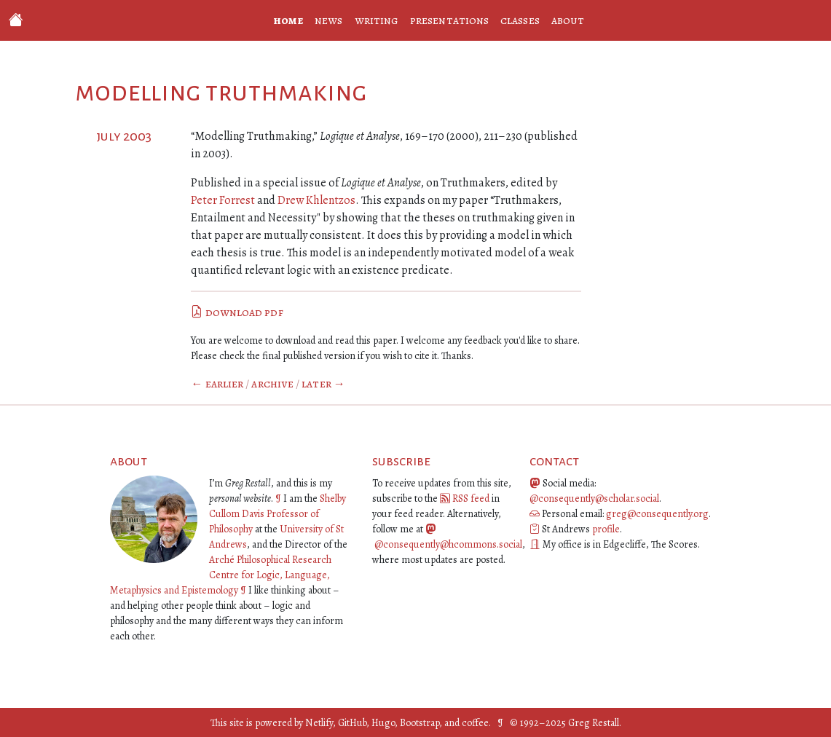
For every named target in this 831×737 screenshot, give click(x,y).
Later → (323, 384)
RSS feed (470, 498)
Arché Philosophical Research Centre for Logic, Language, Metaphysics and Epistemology (220, 575)
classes (520, 20)
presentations (449, 20)
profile (606, 529)
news (328, 20)
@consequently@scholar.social (594, 498)
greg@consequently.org (657, 514)
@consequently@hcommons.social (448, 544)
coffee (475, 723)
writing (377, 20)
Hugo (383, 723)
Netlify (319, 723)
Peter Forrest (223, 200)
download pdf (237, 312)
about (567, 20)
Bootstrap (419, 723)
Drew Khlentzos (316, 200)
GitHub (352, 723)
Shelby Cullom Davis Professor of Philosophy (277, 514)
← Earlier (217, 384)
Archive (272, 384)
